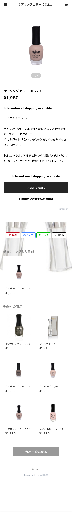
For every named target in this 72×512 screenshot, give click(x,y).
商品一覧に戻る (36, 452)
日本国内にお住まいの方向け (36, 199)
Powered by (36, 475)
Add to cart (36, 188)
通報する (63, 208)
